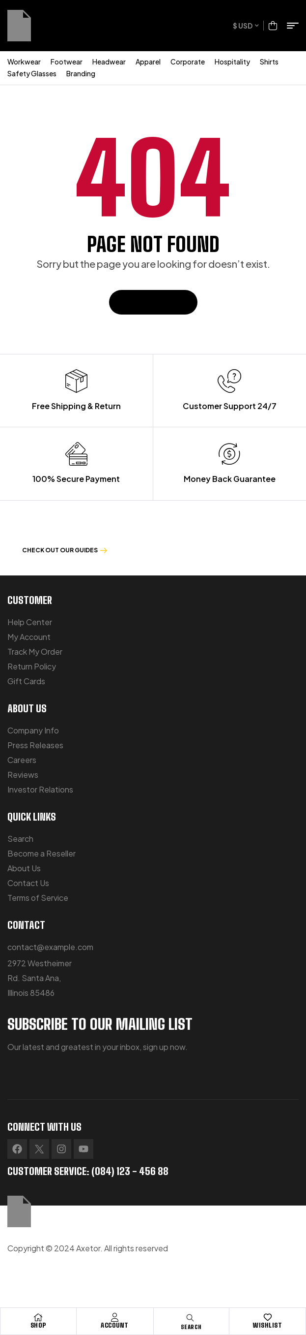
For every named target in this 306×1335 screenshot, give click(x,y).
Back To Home (153, 302)
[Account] (115, 1317)
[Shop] (38, 1317)
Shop (38, 1325)
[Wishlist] (267, 1317)
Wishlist (267, 1325)
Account (115, 1325)
